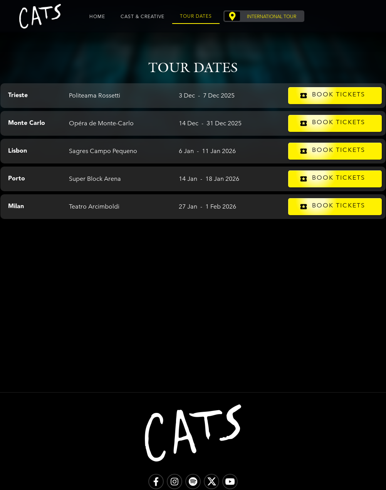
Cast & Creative (142, 16)
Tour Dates (196, 16)
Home (97, 16)
